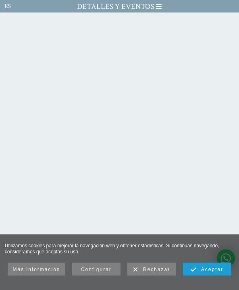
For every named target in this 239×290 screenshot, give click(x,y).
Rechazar (151, 270)
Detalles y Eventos (119, 7)
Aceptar (207, 270)
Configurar (96, 269)
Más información (36, 269)
